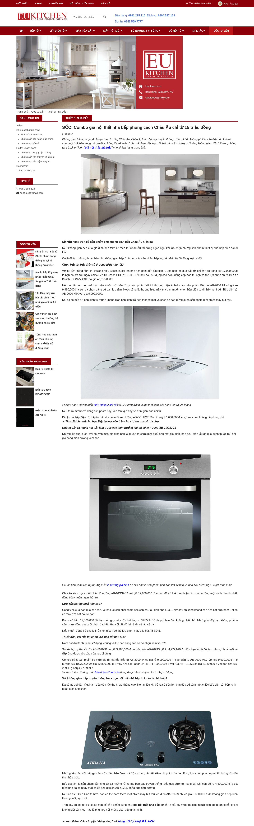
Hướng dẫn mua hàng (199, 3)
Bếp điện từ (58, 30)
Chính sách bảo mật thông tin (35, 161)
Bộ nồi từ (176, 30)
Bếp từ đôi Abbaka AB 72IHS (46, 412)
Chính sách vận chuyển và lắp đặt (37, 157)
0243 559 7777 (133, 21)
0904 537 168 (166, 15)
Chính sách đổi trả (30, 143)
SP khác (198, 30)
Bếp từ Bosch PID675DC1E (43, 392)
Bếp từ (35, 30)
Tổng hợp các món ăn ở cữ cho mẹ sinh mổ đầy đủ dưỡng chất (46, 341)
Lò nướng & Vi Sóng (145, 30)
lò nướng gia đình (118, 585)
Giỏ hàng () (231, 4)
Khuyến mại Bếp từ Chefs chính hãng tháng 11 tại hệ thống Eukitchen (46, 258)
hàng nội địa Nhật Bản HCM (136, 821)
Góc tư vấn (221, 30)
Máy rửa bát (85, 30)
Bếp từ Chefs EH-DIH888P (45, 371)
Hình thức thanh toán (31, 134)
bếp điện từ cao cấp (107, 672)
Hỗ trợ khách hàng (26, 148)
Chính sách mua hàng (28, 130)
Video (19, 125)
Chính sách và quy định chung (36, 152)
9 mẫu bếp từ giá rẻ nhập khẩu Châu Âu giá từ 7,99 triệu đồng (46, 279)
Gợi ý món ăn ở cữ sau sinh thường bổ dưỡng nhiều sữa (46, 318)
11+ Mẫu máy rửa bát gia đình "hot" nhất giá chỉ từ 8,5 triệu (45, 300)
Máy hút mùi (112, 30)
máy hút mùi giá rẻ (105, 404)
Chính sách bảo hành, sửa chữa (37, 139)
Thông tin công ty (25, 170)
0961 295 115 (136, 15)
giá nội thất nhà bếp (98, 147)
